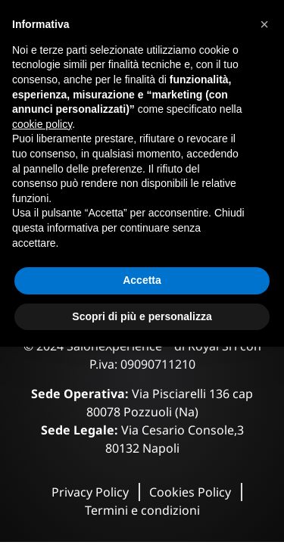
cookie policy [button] (42, 124)
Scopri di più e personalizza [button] (141, 316)
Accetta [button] (142, 280)
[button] (264, 24)
